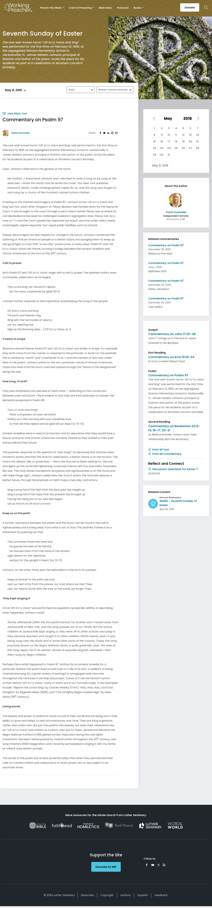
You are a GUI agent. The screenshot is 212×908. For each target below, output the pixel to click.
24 (169, 148)
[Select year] (189, 118)
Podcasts (123, 7)
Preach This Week (51, 7)
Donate (190, 7)
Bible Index (105, 7)
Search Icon (206, 7)
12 (183, 135)
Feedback (161, 895)
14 (197, 135)
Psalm (71, 89)
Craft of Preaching (80, 7)
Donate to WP (106, 867)
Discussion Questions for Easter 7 (173, 469)
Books (138, 7)
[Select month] (169, 118)
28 (197, 148)
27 (190, 148)
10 (169, 135)
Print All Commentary (165, 454)
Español (142, 895)
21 (197, 141)
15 (154, 141)
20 (190, 141)
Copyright (107, 895)
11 (176, 135)
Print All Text (158, 450)
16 (161, 141)
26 (183, 148)
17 (169, 141)
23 (161, 148)
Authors (125, 895)
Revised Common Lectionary (113, 89)
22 (154, 148)
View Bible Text (14, 113)
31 (169, 154)
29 (154, 154)
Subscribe (87, 895)
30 (161, 154)
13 (190, 135)
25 (176, 148)
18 (176, 141)
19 (183, 141)
